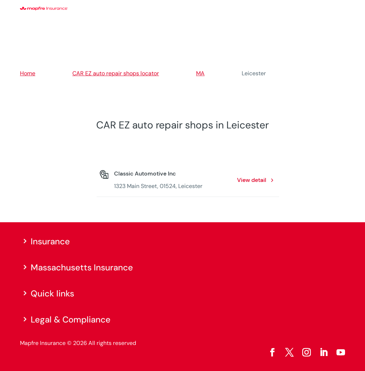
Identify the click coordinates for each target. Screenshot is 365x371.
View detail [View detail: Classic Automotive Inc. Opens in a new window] (251, 180)
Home (27, 73)
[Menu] (340, 9)
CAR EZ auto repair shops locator (115, 73)
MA (200, 73)
